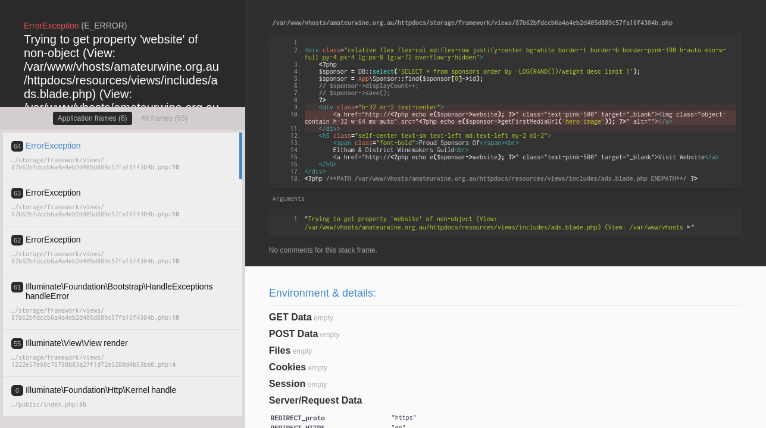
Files (279, 350)
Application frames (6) (92, 118)
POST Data (293, 334)
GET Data (290, 317)
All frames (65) (164, 118)
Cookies (287, 367)
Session (287, 384)
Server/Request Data (315, 400)
